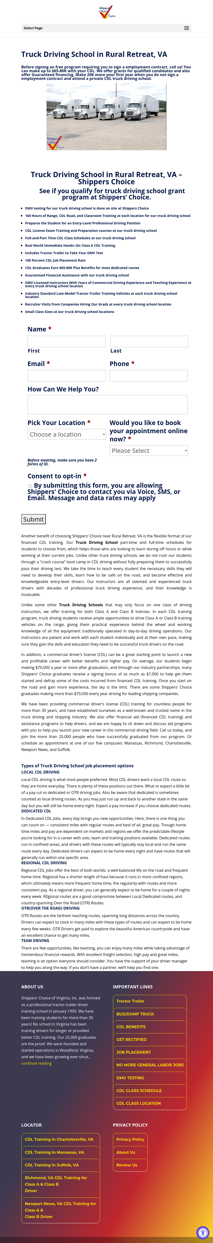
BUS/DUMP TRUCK (135, 1014)
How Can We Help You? (63, 389)
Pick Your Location (59, 423)
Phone (122, 364)
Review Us (127, 1165)
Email (39, 364)
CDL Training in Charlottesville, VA (59, 1139)
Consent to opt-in (57, 476)
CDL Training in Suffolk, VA (52, 1165)
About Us (126, 1152)
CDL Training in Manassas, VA (54, 1152)
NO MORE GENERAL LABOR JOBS (150, 1065)
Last (116, 351)
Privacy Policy (131, 1139)
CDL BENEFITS (131, 1027)
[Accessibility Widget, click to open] (202, 1232)
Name (40, 329)
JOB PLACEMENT (134, 1052)
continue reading (36, 1063)
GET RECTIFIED (132, 1039)
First (34, 351)
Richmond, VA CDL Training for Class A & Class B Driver (56, 1184)
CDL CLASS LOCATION (139, 1103)
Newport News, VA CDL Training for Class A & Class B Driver (60, 1210)
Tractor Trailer (131, 1001)
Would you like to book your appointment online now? (149, 431)
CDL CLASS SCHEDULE (139, 1090)
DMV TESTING (130, 1078)
